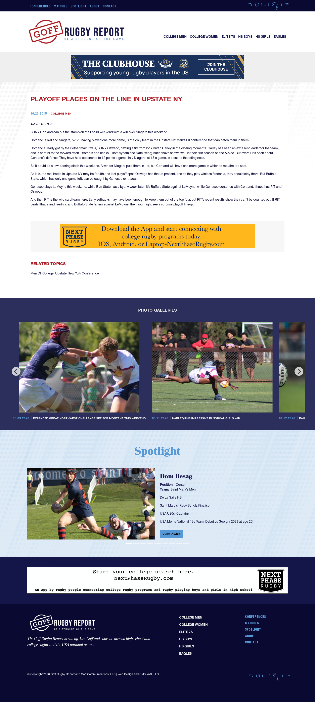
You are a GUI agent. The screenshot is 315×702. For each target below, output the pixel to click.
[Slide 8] (179, 543)
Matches (61, 6)
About (95, 6)
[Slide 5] (157, 543)
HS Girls (263, 37)
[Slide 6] (165, 543)
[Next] (299, 371)
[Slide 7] (172, 543)
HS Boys (245, 37)
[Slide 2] (136, 543)
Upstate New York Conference (77, 273)
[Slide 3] (143, 543)
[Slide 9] (186, 543)
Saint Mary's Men (183, 489)
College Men (175, 37)
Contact (109, 6)
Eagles (280, 37)
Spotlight (79, 6)
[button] (46, 505)
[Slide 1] (129, 543)
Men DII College (42, 273)
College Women (204, 37)
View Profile (171, 534)
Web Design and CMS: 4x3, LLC (138, 674)
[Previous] (16, 371)
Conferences (40, 6)
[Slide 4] (150, 543)
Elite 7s (228, 37)
